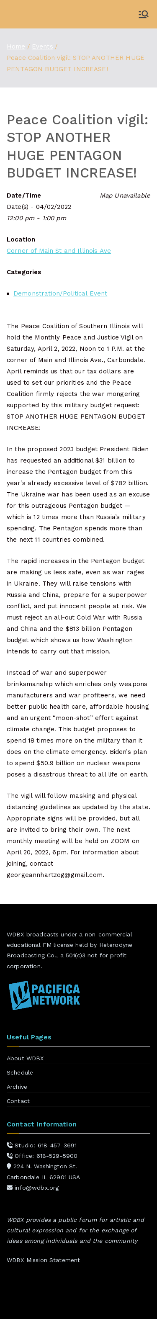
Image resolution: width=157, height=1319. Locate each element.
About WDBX (25, 1058)
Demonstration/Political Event (60, 293)
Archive (17, 1086)
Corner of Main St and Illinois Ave (59, 251)
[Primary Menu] (143, 14)
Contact (18, 1101)
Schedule (20, 1072)
